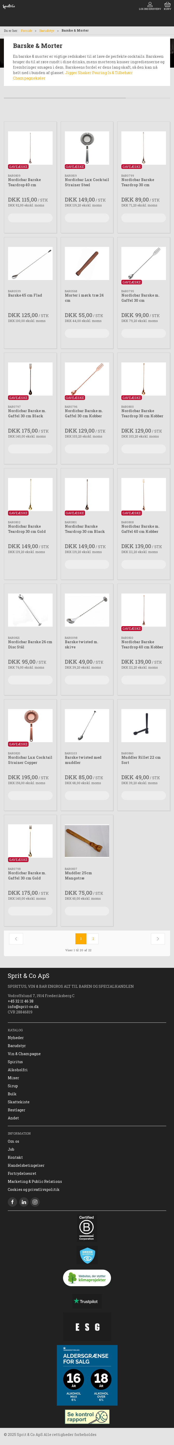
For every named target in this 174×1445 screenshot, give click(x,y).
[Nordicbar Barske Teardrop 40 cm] (30, 148)
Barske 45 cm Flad (25, 295)
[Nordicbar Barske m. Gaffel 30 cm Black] (30, 379)
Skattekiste (19, 1101)
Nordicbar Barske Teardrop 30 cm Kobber (142, 413)
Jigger (71, 72)
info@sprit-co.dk (23, 1006)
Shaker (84, 72)
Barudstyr (46, 30)
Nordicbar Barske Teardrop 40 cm (24, 182)
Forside (26, 30)
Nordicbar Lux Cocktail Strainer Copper (30, 760)
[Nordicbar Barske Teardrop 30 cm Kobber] (143, 379)
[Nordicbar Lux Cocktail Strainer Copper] (30, 725)
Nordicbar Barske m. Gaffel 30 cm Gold (27, 875)
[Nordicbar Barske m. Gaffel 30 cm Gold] (30, 841)
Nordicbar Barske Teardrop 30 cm (137, 182)
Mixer (13, 1077)
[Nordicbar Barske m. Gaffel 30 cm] (143, 263)
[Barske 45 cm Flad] (30, 263)
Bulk (12, 1093)
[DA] (9, 6)
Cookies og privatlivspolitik (34, 1189)
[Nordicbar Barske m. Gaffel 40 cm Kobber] (143, 494)
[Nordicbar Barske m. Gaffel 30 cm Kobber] (87, 379)
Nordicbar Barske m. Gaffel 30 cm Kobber (84, 413)
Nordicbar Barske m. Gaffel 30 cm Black (27, 413)
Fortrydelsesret (22, 1173)
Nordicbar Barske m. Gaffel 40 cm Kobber (140, 529)
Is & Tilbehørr (120, 72)
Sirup (13, 1085)
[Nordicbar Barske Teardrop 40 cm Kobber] (143, 610)
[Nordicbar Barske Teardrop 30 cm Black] (87, 494)
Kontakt (15, 1157)
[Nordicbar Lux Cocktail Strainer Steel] (87, 148)
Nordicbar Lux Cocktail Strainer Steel (87, 182)
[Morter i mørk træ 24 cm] (87, 263)
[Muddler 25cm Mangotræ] (87, 841)
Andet (13, 1117)
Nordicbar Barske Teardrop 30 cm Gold (27, 529)
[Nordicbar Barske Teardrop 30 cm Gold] (30, 494)
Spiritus (15, 1061)
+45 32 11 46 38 (20, 1001)
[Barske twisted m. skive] (87, 610)
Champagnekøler (29, 78)
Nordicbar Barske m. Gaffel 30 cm (140, 298)
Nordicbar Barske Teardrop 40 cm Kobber (142, 644)
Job (11, 1149)
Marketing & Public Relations (35, 1181)
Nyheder (16, 1037)
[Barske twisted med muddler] (87, 725)
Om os (13, 1141)
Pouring (99, 72)
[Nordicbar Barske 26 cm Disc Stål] (30, 610)
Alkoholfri (18, 1069)
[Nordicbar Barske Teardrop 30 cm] (143, 148)
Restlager (16, 1109)
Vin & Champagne (24, 1053)
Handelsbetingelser (26, 1165)
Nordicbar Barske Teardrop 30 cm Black (85, 529)
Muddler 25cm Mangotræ (78, 875)
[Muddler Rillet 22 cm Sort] (143, 725)
